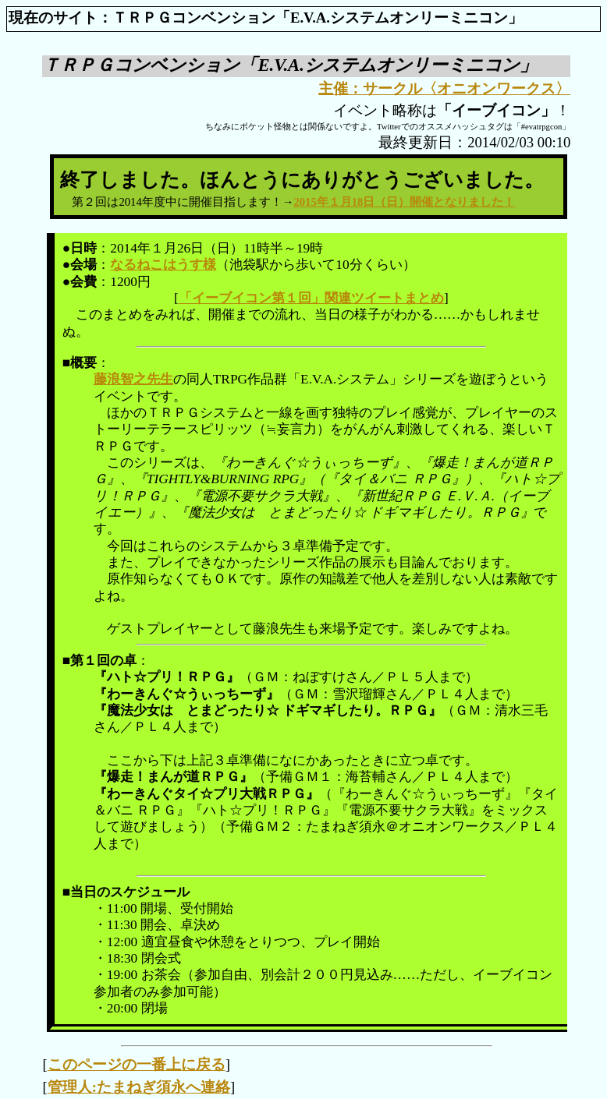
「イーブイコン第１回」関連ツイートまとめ (311, 298)
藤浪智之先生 (133, 379)
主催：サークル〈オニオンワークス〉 (444, 88)
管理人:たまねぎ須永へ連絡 (139, 1087)
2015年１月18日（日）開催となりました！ (404, 202)
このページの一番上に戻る (136, 1064)
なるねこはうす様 (163, 264)
